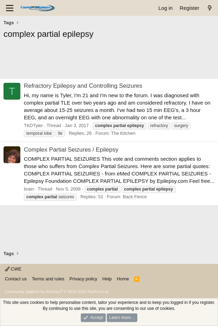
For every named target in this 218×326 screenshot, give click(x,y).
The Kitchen (123, 133)
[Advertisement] (109, 60)
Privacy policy (83, 278)
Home (123, 278)
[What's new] (210, 7)
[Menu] (9, 8)
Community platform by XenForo (57, 292)
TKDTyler (33, 125)
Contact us (16, 278)
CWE (13, 269)
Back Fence (135, 196)
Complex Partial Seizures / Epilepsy (71, 149)
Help (107, 278)
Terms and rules (48, 278)
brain (29, 189)
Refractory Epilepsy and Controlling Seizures (83, 85)
